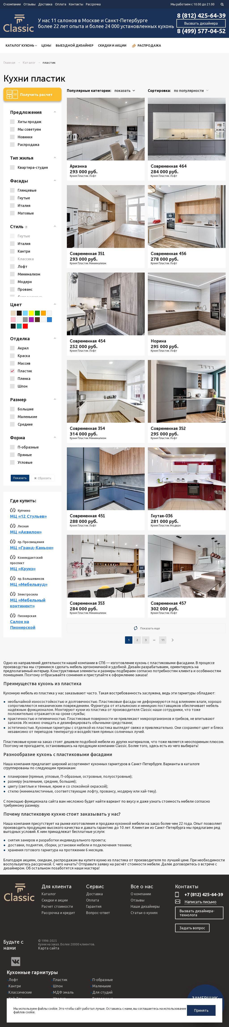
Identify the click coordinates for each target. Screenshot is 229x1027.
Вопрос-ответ (98, 913)
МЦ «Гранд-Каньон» (31, 547)
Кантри (14, 986)
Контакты (76, 4)
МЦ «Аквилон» (26, 531)
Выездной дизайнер (74, 45)
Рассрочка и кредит (58, 913)
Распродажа (146, 46)
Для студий (102, 992)
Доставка (45, 4)
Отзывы (29, 4)
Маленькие (101, 986)
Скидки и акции (112, 45)
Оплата (60, 4)
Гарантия (94, 906)
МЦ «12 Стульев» (28, 516)
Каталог (49, 894)
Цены (46, 45)
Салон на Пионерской (22, 624)
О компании (12, 4)
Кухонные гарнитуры (32, 972)
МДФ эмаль (63, 992)
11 (162, 639)
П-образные (102, 980)
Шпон (58, 986)
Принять (201, 1010)
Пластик (60, 980)
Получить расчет (30, 94)
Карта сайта (48, 948)
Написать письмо (200, 901)
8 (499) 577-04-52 (201, 31)
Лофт (13, 980)
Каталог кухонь (21, 45)
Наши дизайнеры (145, 906)
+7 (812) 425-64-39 (203, 894)
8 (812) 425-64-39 (201, 15)
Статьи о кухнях (144, 913)
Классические (20, 992)
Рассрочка (93, 4)
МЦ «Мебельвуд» (28, 584)
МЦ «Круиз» (23, 568)
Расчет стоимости (57, 906)
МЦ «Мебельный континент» (27, 603)
